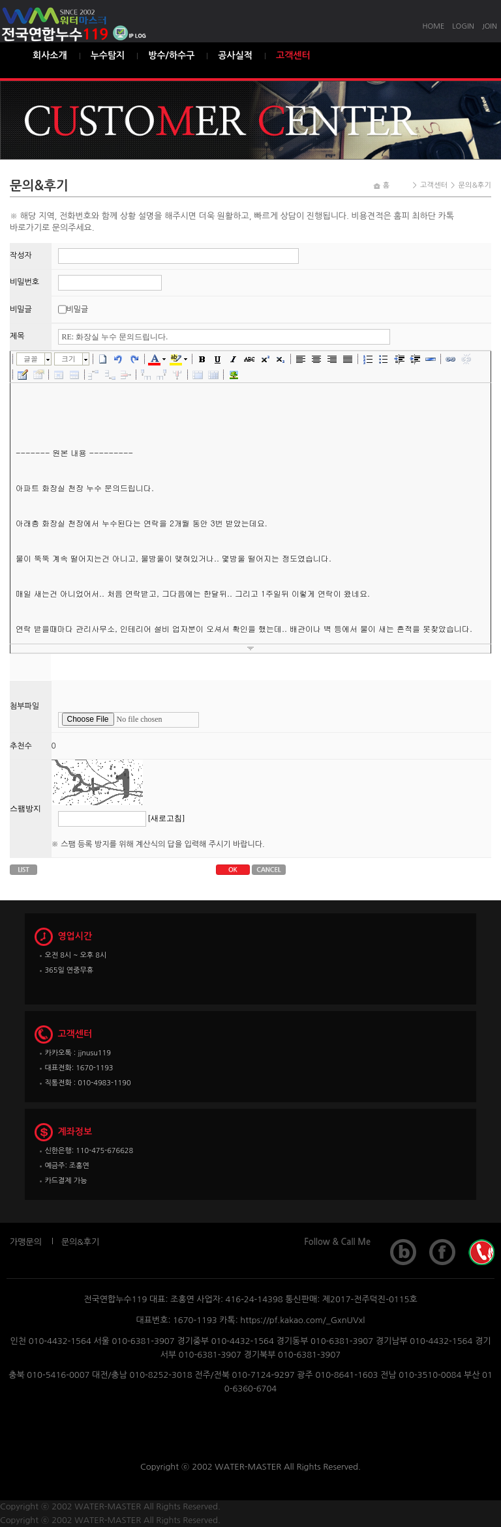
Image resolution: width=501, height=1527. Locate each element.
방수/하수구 (171, 55)
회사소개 (50, 55)
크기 (68, 359)
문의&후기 (80, 1242)
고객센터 (293, 55)
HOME (434, 26)
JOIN (489, 26)
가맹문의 (26, 1242)
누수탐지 (108, 55)
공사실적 (235, 55)
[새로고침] (166, 818)
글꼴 (30, 359)
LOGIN (463, 26)
